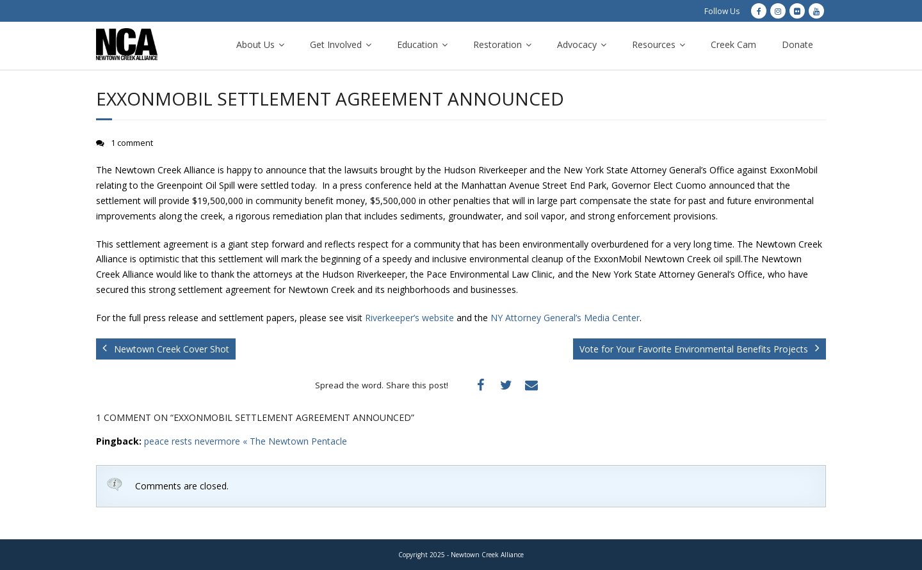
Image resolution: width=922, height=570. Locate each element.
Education (417, 44)
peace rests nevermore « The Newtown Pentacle (245, 441)
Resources (653, 44)
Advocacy (577, 44)
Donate (797, 44)
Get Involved (336, 44)
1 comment (132, 143)
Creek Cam (733, 44)
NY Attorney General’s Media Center (565, 318)
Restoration (497, 44)
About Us (255, 44)
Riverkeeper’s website (409, 318)
